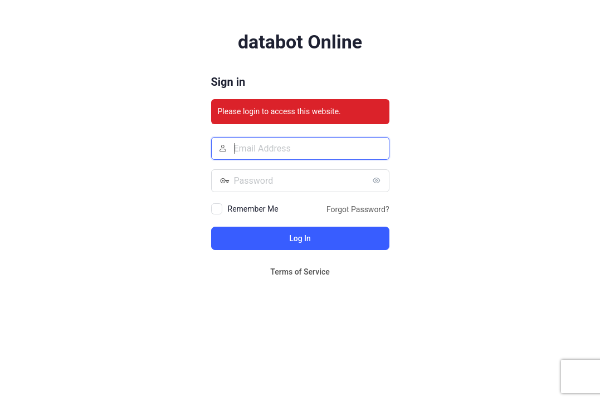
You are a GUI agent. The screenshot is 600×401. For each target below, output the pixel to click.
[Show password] (378, 180)
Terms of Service (299, 271)
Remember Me (253, 208)
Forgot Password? (357, 209)
